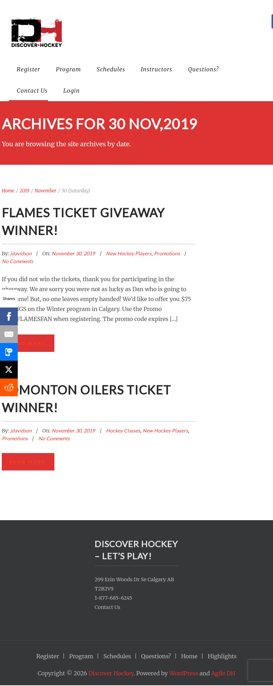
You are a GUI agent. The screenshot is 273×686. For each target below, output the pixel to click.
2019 (25, 191)
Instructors (156, 69)
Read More (28, 343)
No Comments (17, 261)
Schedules (111, 69)
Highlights (222, 656)
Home (8, 191)
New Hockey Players (128, 253)
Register (28, 69)
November (46, 191)
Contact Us (32, 90)
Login (71, 90)
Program (68, 69)
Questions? (203, 69)
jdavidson (21, 253)
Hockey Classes (123, 431)
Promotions (167, 253)
